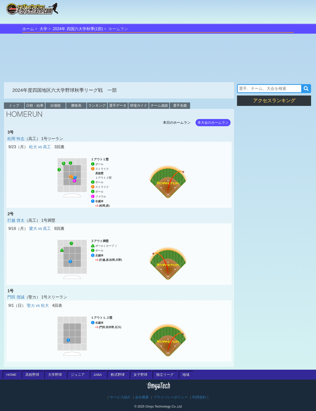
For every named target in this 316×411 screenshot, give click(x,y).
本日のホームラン (177, 122)
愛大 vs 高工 (40, 228)
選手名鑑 (180, 105)
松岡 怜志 (15, 139)
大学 (43, 29)
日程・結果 (34, 105)
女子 (140, 375)
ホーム (28, 29)
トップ (14, 105)
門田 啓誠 (15, 297)
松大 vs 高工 (40, 147)
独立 (165, 375)
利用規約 (199, 397)
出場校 (55, 105)
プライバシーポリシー (170, 397)
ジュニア (78, 375)
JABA (98, 375)
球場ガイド (138, 105)
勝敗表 (76, 105)
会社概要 (142, 397)
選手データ (117, 105)
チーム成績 (159, 105)
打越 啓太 (15, 220)
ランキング (97, 105)
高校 (32, 375)
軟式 (118, 375)
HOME (11, 375)
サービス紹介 (120, 397)
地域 (185, 375)
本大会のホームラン (213, 122)
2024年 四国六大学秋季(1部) (78, 29)
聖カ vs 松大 (38, 305)
